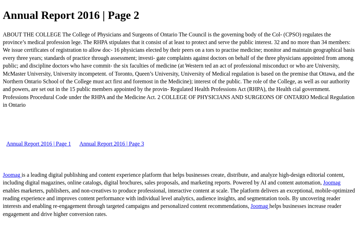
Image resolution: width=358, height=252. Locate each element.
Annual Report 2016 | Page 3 (111, 144)
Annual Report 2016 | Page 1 (38, 144)
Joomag (12, 175)
